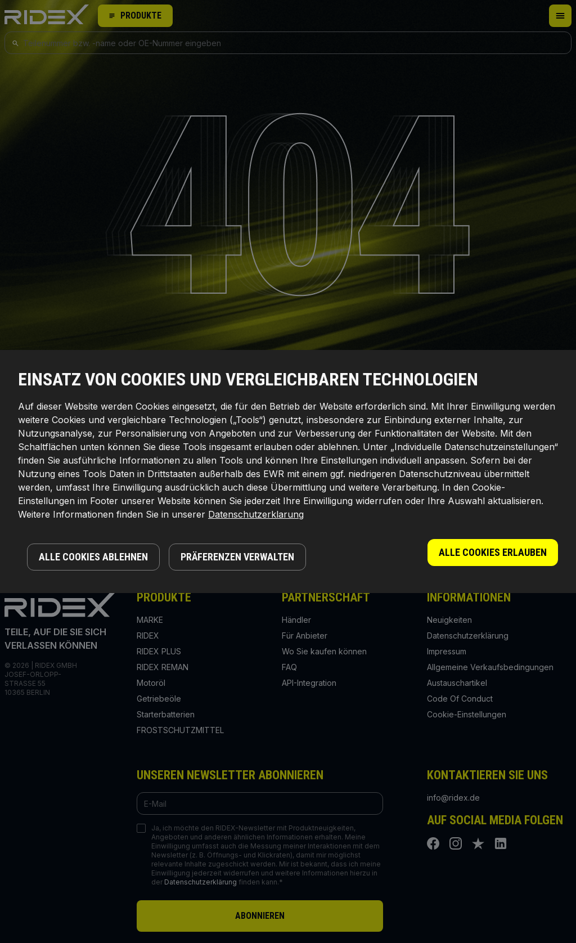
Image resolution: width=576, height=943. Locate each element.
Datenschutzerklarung (256, 514)
